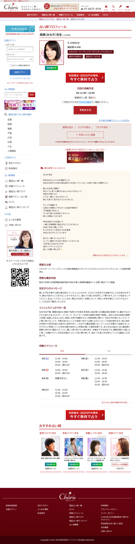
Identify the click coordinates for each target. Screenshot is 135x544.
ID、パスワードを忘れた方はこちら (20, 83)
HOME (106, 7)
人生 (10, 146)
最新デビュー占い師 (15, 196)
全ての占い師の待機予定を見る (114, 402)
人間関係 (12, 151)
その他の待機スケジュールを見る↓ (114, 120)
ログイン (120, 7)
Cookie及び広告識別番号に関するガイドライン (115, 518)
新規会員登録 (11, 505)
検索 (113, 7)
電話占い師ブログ (14, 191)
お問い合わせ (127, 7)
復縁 (10, 129)
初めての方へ (32, 15)
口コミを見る (84, 127)
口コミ (105, 15)
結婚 (10, 124)
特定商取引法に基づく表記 (112, 524)
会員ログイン (11, 509)
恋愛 (10, 120)
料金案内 (80, 15)
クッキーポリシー (107, 513)
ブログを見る (102, 127)
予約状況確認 (84, 102)
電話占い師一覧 (48, 15)
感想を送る (68, 127)
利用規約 (104, 505)
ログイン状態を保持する (21, 65)
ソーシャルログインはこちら (20, 78)
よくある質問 (93, 15)
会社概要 (104, 527)
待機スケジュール (66, 15)
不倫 (10, 133)
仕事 (10, 142)
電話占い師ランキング (16, 207)
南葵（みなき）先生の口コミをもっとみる (109, 255)
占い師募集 (73, 525)
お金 (10, 137)
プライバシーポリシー (109, 509)
